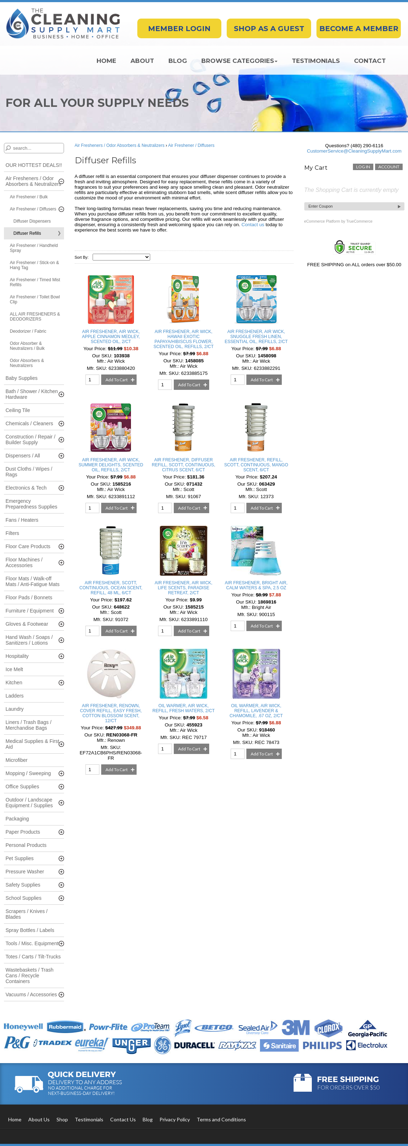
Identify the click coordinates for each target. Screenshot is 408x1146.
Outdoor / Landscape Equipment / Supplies (29, 802)
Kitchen (14, 682)
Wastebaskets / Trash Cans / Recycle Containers (30, 975)
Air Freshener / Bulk (29, 196)
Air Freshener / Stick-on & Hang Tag (34, 265)
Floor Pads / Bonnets (29, 597)
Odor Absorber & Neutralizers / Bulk (27, 346)
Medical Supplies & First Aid (32, 744)
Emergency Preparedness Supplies (32, 504)
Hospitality (17, 656)
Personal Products (26, 845)
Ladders (15, 696)
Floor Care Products (28, 546)
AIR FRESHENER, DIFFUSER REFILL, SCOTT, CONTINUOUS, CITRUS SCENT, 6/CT (183, 464)
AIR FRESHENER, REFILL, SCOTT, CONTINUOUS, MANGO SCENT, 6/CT (256, 464)
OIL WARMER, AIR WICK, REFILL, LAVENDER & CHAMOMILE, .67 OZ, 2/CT (256, 710)
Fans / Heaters (22, 520)
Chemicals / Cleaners (29, 423)
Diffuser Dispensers (32, 221)
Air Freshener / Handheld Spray (34, 248)
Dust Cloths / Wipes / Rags (29, 471)
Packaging (17, 819)
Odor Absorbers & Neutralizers (27, 363)
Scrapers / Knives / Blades (27, 914)
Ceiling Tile (18, 410)
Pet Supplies (20, 858)
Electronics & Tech (26, 488)
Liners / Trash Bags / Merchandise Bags (28, 725)
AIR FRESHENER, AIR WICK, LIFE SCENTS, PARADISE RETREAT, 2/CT (183, 587)
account (388, 166)
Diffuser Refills (27, 233)
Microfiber (17, 760)
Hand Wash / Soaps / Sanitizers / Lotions (29, 640)
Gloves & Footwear (27, 624)
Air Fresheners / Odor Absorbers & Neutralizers (34, 181)
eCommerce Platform (322, 221)
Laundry (15, 709)
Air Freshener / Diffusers (33, 209)
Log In (363, 166)
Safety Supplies (23, 885)
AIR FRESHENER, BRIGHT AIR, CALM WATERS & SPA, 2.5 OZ (256, 585)
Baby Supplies (22, 378)
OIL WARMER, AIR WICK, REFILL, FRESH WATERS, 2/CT (183, 708)
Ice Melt (14, 669)
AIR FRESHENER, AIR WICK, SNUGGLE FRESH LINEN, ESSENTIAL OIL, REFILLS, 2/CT (256, 336)
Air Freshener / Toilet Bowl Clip (35, 299)
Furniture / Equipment (30, 611)
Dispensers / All (23, 455)
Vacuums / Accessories (31, 994)
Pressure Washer (25, 871)
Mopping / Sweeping (28, 773)
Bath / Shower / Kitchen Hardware (32, 394)
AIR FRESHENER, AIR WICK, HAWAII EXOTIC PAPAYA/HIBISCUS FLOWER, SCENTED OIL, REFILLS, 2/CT (183, 339)
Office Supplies (22, 786)
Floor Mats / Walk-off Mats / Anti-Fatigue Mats (33, 581)
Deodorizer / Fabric (28, 331)
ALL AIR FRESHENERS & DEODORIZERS (35, 317)
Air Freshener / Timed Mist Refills (35, 282)
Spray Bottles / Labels (30, 930)
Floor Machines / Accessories (24, 562)
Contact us (252, 224)
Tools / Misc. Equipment (32, 943)
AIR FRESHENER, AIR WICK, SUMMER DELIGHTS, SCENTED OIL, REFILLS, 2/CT (111, 464)
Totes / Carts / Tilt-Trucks (33, 956)
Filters (12, 533)
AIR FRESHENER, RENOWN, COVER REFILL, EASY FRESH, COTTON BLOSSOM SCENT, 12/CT (111, 713)
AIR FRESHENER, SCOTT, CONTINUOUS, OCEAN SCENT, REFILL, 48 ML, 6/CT (110, 587)
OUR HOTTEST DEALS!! (34, 165)
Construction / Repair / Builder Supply (30, 439)
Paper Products (23, 832)
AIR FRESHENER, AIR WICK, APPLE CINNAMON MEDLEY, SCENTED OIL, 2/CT (111, 336)
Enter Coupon (321, 206)
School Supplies (23, 898)
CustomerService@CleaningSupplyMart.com (354, 151)
